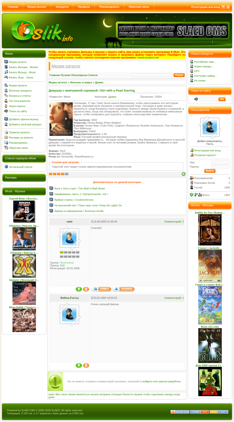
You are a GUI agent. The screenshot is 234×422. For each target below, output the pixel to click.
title (57, 394)
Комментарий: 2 (174, 221)
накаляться (83, 394)
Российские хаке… (205, 61)
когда (177, 394)
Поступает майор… (205, 75)
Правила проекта (19, 132)
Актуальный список (20, 166)
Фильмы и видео (81, 82)
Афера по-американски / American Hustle (79, 211)
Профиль (84, 6)
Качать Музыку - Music (22, 72)
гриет (51, 394)
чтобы (146, 394)
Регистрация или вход (205, 7)
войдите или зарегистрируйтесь (162, 381)
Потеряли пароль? (205, 155)
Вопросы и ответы (20, 95)
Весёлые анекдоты (20, 90)
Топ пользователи (19, 101)
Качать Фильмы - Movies (23, 67)
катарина (104, 394)
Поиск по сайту (18, 111)
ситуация (116, 394)
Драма (99, 82)
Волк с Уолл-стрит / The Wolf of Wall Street (80, 188)
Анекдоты (62, 6)
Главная (13, 6)
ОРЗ (196, 71)
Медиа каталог (37, 6)
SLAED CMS (28, 410)
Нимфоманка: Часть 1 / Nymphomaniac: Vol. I (81, 194)
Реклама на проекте (21, 137)
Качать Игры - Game (21, 77)
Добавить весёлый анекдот (25, 124)
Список (93, 75)
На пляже (200, 80)
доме (51, 397)
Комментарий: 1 (174, 297)
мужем (138, 394)
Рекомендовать (109, 6)
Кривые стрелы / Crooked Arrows (74, 199)
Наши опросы (17, 106)
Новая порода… (204, 66)
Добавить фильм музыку (24, 119)
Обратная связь (139, 6)
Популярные (79, 75)
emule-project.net (148, 57)
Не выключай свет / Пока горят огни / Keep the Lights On (88, 205)
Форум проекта (18, 85)
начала (94, 394)
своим (71, 394)
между (169, 394)
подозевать (157, 394)
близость (128, 394)
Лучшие (65, 75)
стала (63, 394)
